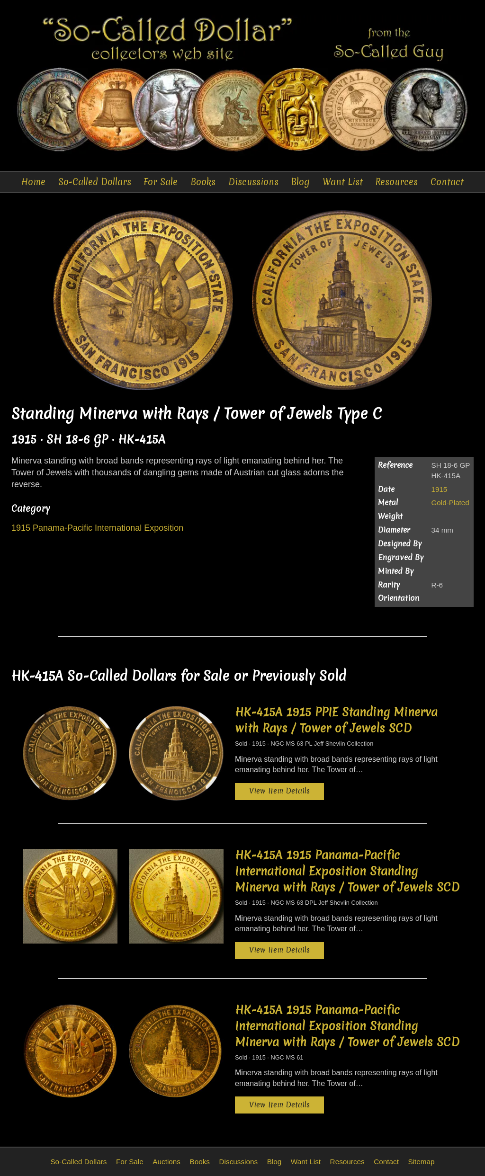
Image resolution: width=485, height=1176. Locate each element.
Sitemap (421, 1162)
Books (203, 182)
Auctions (166, 1162)
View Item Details (279, 791)
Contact (446, 182)
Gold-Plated (450, 503)
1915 (439, 489)
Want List (342, 182)
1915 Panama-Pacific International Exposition (97, 528)
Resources (396, 182)
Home (34, 182)
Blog (300, 182)
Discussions (253, 182)
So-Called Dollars (95, 182)
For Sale (161, 182)
